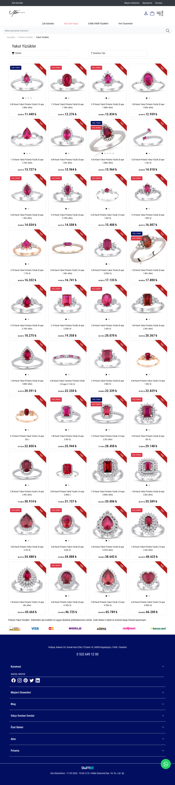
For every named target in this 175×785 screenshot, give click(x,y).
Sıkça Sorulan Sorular (87, 715)
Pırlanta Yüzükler (25, 37)
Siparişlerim (147, 3)
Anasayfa (11, 37)
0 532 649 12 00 (87, 654)
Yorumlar (158, 3)
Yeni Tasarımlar (125, 23)
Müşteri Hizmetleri (132, 3)
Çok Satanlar (48, 23)
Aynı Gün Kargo (71, 23)
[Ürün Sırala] (117, 53)
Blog (87, 704)
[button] (23, 98)
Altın (87, 739)
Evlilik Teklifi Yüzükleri (98, 23)
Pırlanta (87, 750)
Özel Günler (87, 727)
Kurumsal (87, 666)
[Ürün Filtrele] (39, 53)
